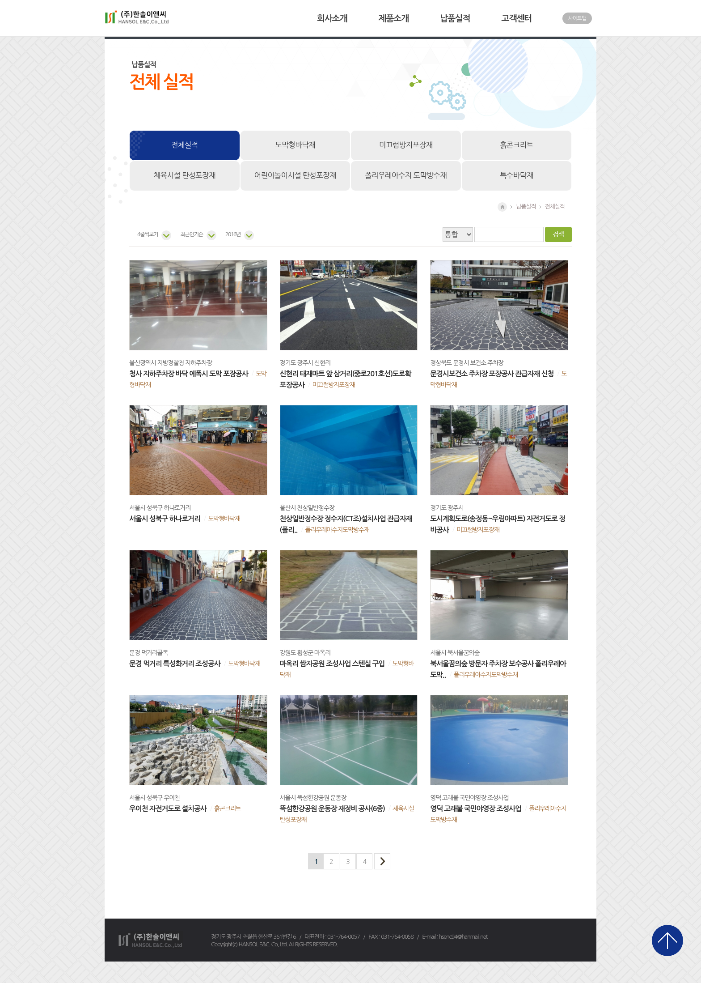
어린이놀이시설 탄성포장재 (295, 175)
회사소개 (332, 18)
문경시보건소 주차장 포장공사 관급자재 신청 (491, 373)
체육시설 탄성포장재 (184, 175)
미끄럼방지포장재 (405, 145)
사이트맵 (577, 18)
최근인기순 (191, 234)
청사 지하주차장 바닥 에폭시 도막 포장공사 (188, 373)
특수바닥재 (516, 175)
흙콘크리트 (516, 145)
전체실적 (184, 145)
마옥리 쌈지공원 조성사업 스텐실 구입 (332, 663)
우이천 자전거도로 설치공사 (168, 808)
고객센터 (517, 18)
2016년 (233, 234)
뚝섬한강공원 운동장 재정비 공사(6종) (332, 808)
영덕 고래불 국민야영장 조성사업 (475, 808)
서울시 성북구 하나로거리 (164, 518)
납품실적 (455, 18)
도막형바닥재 (295, 145)
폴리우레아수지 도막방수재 (406, 175)
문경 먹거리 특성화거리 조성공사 (174, 663)
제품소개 (394, 18)
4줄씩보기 (147, 234)
